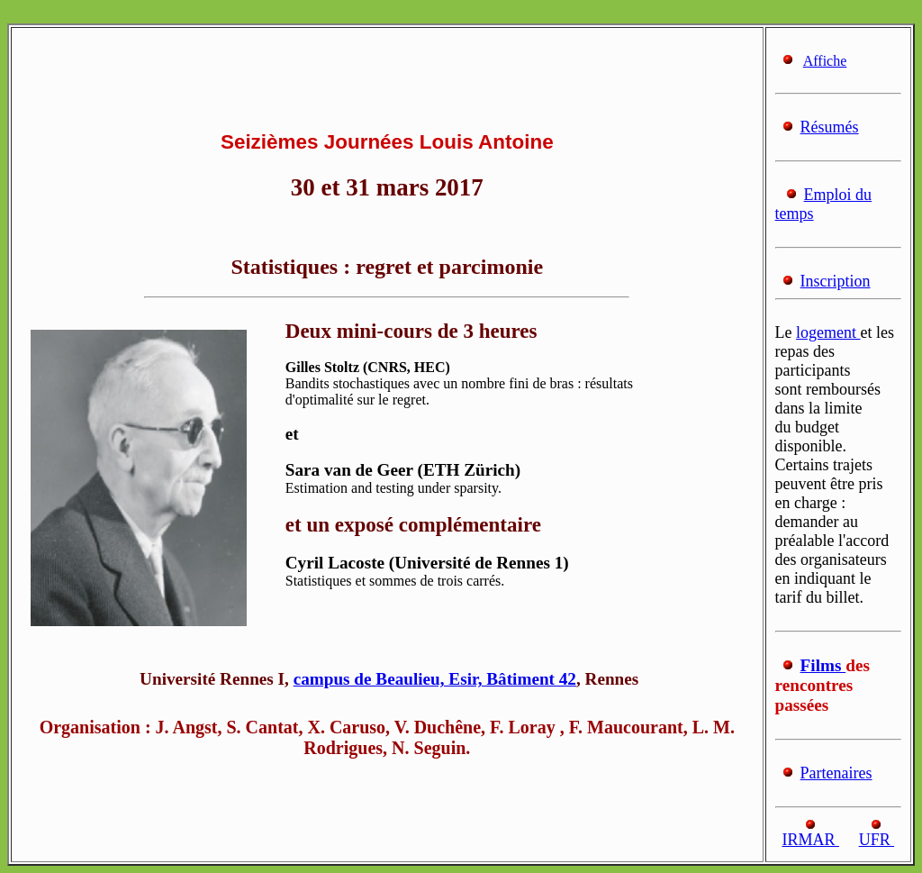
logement (828, 332)
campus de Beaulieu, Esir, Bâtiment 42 (435, 678)
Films (823, 665)
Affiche (825, 60)
